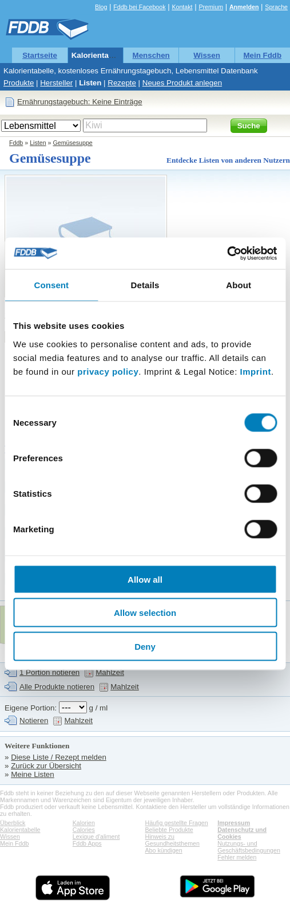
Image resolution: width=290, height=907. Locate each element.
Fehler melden (236, 857)
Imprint (255, 371)
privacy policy (107, 371)
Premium (210, 6)
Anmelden (244, 6)
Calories (84, 829)
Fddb (16, 142)
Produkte (18, 82)
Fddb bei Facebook (139, 6)
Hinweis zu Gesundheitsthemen (172, 840)
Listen (90, 82)
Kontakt (182, 6)
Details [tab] (145, 285)
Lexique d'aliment (96, 836)
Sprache (276, 6)
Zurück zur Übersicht (46, 765)
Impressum (233, 822)
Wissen (206, 55)
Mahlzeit (110, 672)
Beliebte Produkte (169, 829)
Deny (145, 646)
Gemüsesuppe (72, 142)
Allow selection (145, 613)
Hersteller (56, 82)
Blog (101, 6)
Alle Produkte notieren (56, 686)
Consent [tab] (51, 285)
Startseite (39, 55)
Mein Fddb (263, 55)
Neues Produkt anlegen (182, 82)
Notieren (33, 720)
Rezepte (122, 82)
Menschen (151, 55)
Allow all (145, 579)
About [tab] (238, 285)
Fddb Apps (87, 843)
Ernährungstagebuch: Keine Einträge (79, 101)
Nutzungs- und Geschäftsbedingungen (248, 847)
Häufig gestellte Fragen (176, 822)
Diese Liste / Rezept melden (58, 757)
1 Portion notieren (49, 672)
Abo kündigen (163, 850)
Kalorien (84, 822)
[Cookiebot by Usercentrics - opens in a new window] (227, 253)
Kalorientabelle (98, 55)
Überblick (12, 822)
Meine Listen (32, 774)
